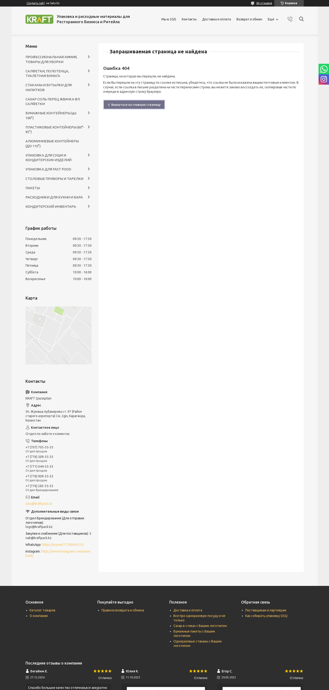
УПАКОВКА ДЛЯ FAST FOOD (48, 169)
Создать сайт (36, 3)
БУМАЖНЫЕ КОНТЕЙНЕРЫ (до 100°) (51, 115)
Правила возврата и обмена (123, 610)
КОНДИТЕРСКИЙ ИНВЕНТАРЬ (51, 206)
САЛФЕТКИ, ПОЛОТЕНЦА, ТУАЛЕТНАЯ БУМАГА (47, 73)
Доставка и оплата (216, 19)
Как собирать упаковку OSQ (266, 616)
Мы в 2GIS (168, 19)
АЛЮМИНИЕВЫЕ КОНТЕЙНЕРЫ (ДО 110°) (52, 143)
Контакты (189, 19)
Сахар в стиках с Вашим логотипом (200, 626)
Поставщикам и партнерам (265, 610)
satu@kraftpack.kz (39, 503)
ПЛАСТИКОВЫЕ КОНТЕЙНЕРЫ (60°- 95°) (55, 129)
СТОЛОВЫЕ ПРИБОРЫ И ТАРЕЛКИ (54, 179)
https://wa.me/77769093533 (63, 544)
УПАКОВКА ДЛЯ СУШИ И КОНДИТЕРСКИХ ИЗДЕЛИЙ (48, 157)
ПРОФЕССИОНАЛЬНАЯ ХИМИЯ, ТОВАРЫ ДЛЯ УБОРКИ (51, 59)
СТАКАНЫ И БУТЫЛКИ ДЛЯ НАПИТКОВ (49, 87)
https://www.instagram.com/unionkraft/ (58, 553)
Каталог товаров (42, 610)
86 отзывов (264, 3)
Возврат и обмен (249, 19)
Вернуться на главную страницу (136, 104)
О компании (39, 616)
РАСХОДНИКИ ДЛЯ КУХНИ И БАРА (54, 197)
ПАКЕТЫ (33, 188)
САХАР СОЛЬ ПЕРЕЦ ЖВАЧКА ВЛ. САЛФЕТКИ (53, 101)
